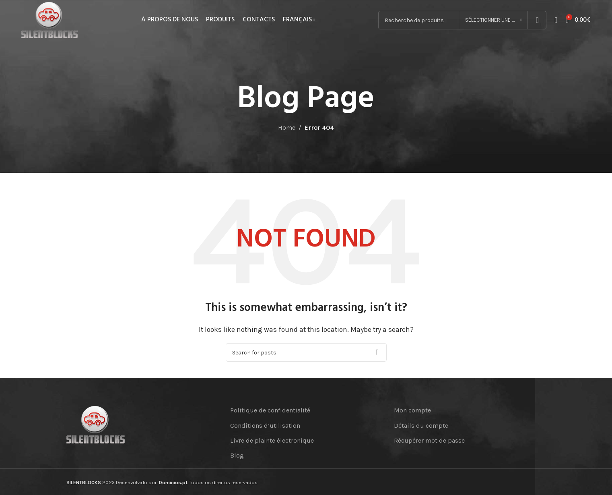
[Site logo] (49, 19)
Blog (237, 455)
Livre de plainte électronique (272, 440)
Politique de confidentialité (270, 410)
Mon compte (412, 410)
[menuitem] (299, 20)
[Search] (306, 352)
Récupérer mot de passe (429, 440)
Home (286, 127)
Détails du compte (421, 425)
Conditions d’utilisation (265, 425)
